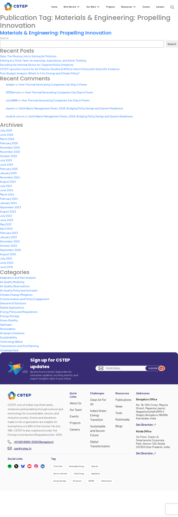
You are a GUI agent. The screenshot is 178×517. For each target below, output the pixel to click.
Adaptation (86, 486)
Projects (110, 6)
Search (4, 38)
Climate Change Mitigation (16, 294)
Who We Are (71, 6)
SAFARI (58, 506)
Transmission (81, 506)
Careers (160, 6)
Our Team (76, 409)
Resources (128, 6)
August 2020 (8, 254)
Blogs (119, 425)
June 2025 (6, 164)
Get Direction (146, 424)
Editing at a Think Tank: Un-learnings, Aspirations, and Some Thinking (43, 60)
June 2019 (6, 267)
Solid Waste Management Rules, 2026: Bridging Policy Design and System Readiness (71, 108)
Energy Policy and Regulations (19, 311)
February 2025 (9, 168)
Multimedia (123, 418)
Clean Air (60, 477)
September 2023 (10, 207)
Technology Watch (11, 341)
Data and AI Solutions (13, 303)
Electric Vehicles (85, 477)
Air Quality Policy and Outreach (19, 290)
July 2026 (6, 130)
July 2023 (6, 215)
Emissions (89, 496)
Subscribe (152, 368)
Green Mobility (9, 320)
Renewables (7, 328)
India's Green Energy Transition (99, 414)
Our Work (93, 6)
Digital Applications (12, 307)
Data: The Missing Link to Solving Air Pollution (28, 56)
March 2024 (7, 194)
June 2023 (6, 220)
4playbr (10, 84)
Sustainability (8, 337)
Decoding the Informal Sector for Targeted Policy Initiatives (36, 64)
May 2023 (5, 224)
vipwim (10, 108)
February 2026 (9, 143)
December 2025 (10, 147)
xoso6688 (11, 100)
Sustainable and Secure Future (98, 429)
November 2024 (10, 177)
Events (146, 6)
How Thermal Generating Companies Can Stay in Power (53, 84)
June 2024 (6, 190)
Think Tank (61, 467)
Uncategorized (9, 350)
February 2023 (9, 232)
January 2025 (8, 173)
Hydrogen (6, 324)
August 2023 (8, 211)
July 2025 (6, 160)
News (119, 406)
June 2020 (6, 262)
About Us (76, 403)
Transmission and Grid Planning (19, 346)
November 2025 (10, 151)
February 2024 (9, 198)
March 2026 (7, 138)
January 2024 (8, 203)
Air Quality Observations (15, 286)
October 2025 (8, 156)
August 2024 (8, 181)
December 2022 (10, 241)
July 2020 (6, 258)
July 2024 (6, 185)
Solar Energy (62, 486)
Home (54, 6)
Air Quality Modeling (12, 281)
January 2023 (8, 237)
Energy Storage (9, 316)
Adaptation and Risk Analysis (18, 277)
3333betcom (13, 92)
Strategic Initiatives (12, 333)
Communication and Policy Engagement (24, 299)
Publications (123, 399)
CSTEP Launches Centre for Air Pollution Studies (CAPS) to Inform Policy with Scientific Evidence (60, 69)
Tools (119, 412)
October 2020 (8, 245)
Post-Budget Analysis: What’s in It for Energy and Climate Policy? (39, 73)
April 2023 (6, 228)
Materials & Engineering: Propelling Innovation (61, 32)
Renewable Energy (88, 467)
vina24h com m (15, 116)
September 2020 (10, 249)
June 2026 (6, 134)
